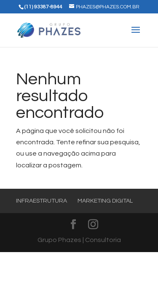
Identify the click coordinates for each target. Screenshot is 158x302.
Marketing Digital (105, 201)
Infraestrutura (41, 201)
